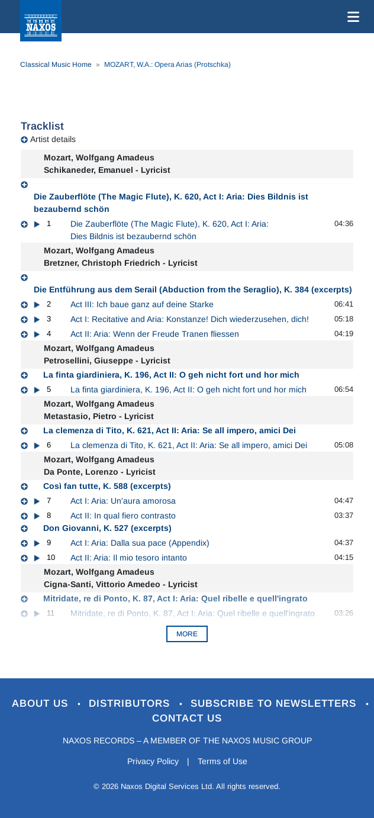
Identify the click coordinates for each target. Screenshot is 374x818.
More (187, 634)
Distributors (131, 703)
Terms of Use (222, 761)
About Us (42, 703)
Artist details (53, 139)
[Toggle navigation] (351, 16)
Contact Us (187, 718)
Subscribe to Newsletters (275, 703)
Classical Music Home (56, 64)
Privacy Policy (153, 761)
